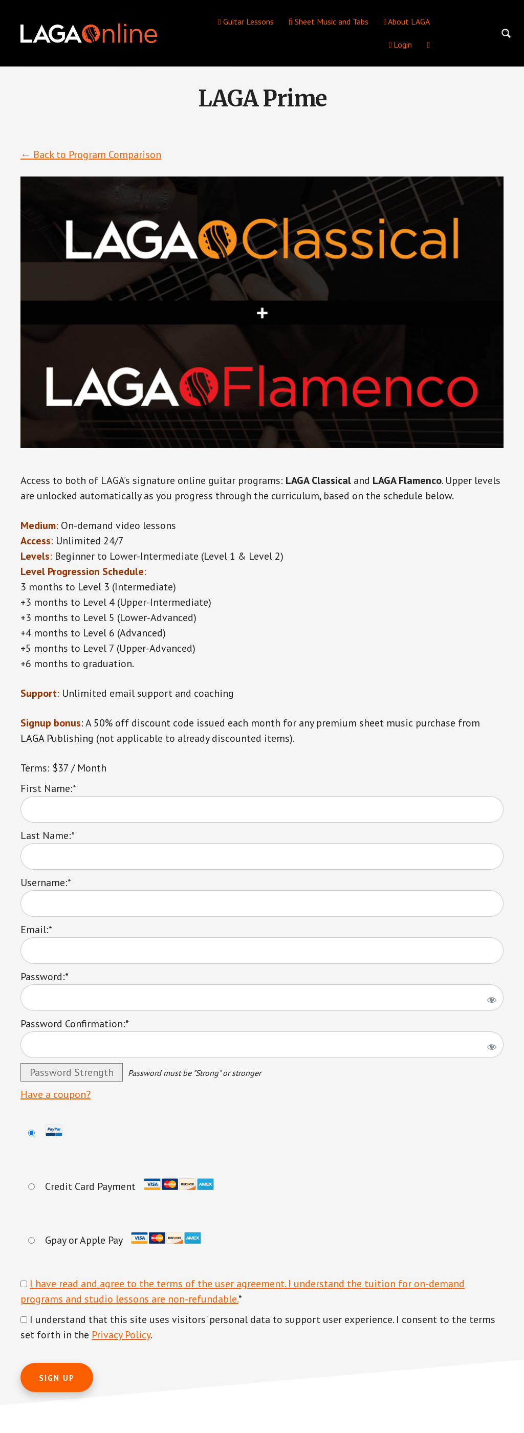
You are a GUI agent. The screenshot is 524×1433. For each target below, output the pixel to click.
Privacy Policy (121, 1334)
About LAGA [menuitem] (406, 21)
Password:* (44, 976)
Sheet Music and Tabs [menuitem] (329, 21)
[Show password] (490, 997)
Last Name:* (47, 835)
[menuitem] (428, 44)
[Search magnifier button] (506, 33)
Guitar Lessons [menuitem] (246, 21)
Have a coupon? (55, 1094)
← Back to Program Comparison (90, 154)
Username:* (45, 882)
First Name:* (48, 788)
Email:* (36, 929)
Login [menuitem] (400, 44)
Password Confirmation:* (74, 1023)
